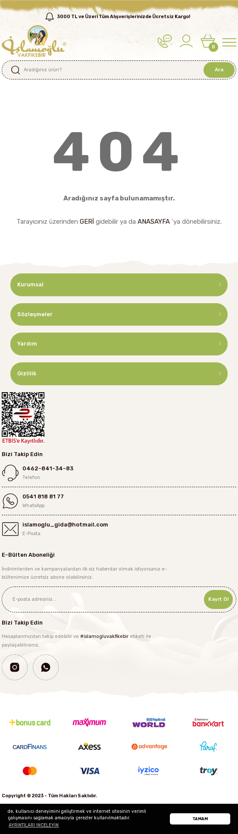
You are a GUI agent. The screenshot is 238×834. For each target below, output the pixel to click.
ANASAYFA (154, 221)
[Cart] (208, 41)
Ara (219, 70)
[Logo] (34, 41)
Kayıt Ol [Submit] (218, 599)
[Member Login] (186, 41)
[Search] (119, 69)
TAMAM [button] (200, 818)
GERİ (87, 221)
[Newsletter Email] (119, 599)
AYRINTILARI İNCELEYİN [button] (34, 825)
